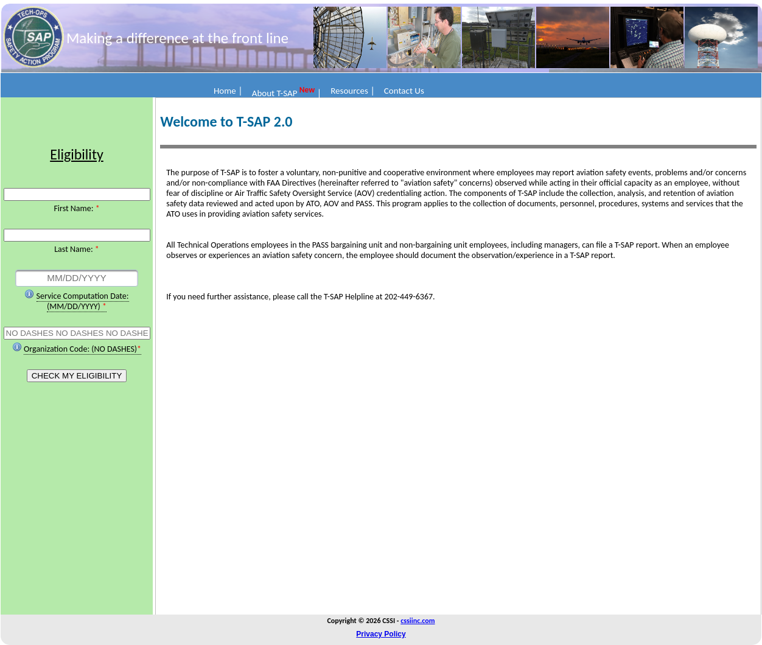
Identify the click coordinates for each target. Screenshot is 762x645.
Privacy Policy (380, 634)
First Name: (74, 208)
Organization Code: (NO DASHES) (80, 349)
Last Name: (74, 249)
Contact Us (404, 90)
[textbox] (76, 278)
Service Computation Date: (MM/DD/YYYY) (83, 301)
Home (225, 90)
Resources (349, 90)
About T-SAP (275, 93)
